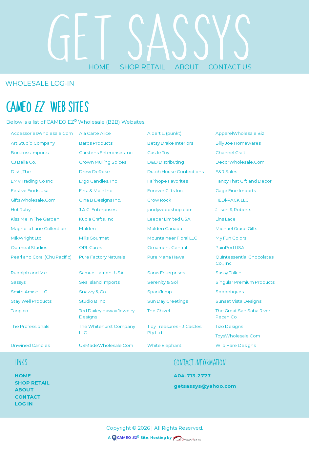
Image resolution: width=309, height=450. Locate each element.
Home (99, 67)
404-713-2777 (192, 375)
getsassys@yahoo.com (205, 386)
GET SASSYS (149, 35)
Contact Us (230, 67)
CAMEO (124, 438)
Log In (24, 404)
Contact (28, 397)
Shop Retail (142, 67)
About (187, 67)
